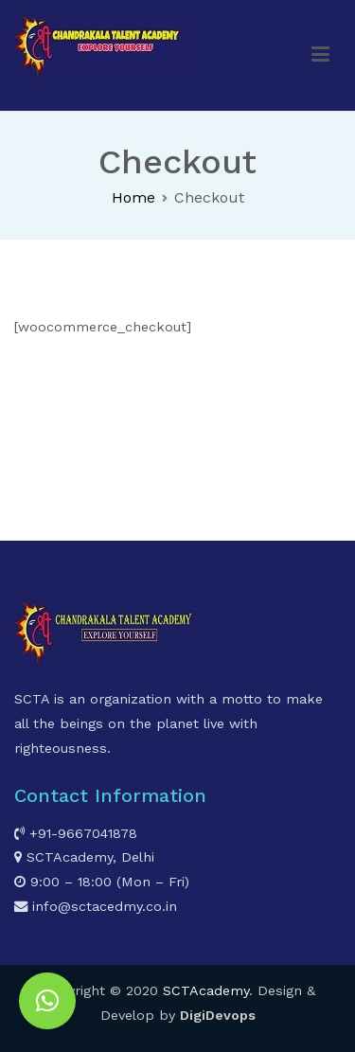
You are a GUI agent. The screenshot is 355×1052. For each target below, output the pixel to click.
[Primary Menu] (321, 55)
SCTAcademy (206, 990)
